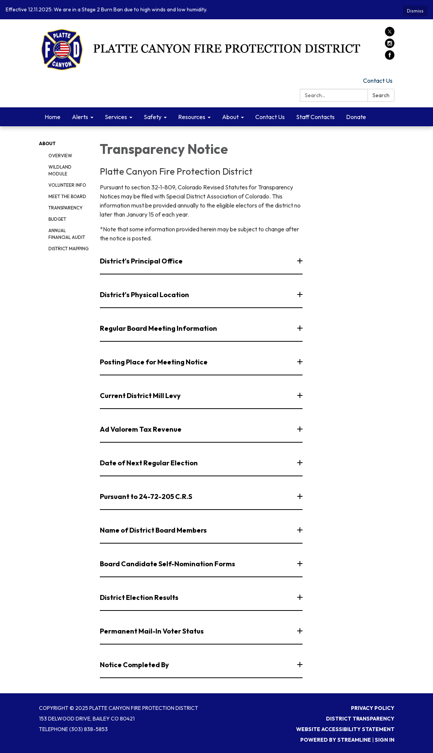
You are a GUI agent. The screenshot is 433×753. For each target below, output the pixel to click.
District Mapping (68, 248)
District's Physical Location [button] (145, 294)
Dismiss (415, 11)
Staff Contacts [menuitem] (315, 117)
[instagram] (389, 46)
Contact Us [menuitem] (270, 117)
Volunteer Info (67, 185)
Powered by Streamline (335, 739)
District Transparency (360, 718)
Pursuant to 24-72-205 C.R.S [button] (146, 496)
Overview (60, 155)
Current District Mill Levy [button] (141, 395)
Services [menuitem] (116, 117)
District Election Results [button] (140, 597)
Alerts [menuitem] (80, 117)
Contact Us (378, 80)
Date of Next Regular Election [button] (149, 463)
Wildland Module (59, 170)
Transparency (65, 208)
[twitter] (389, 34)
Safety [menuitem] (152, 117)
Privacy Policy (372, 708)
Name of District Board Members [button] (154, 530)
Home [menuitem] (53, 117)
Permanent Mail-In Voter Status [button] (152, 631)
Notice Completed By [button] (135, 664)
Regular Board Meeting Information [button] (159, 328)
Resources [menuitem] (191, 117)
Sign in (384, 739)
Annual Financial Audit (66, 234)
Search (381, 95)
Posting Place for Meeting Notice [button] (154, 362)
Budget (57, 219)
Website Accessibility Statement (345, 729)
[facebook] (389, 57)
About (47, 143)
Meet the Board (67, 196)
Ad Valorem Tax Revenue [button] (141, 429)
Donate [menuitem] (356, 117)
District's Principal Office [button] (142, 261)
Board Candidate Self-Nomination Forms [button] (168, 563)
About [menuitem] (230, 117)
